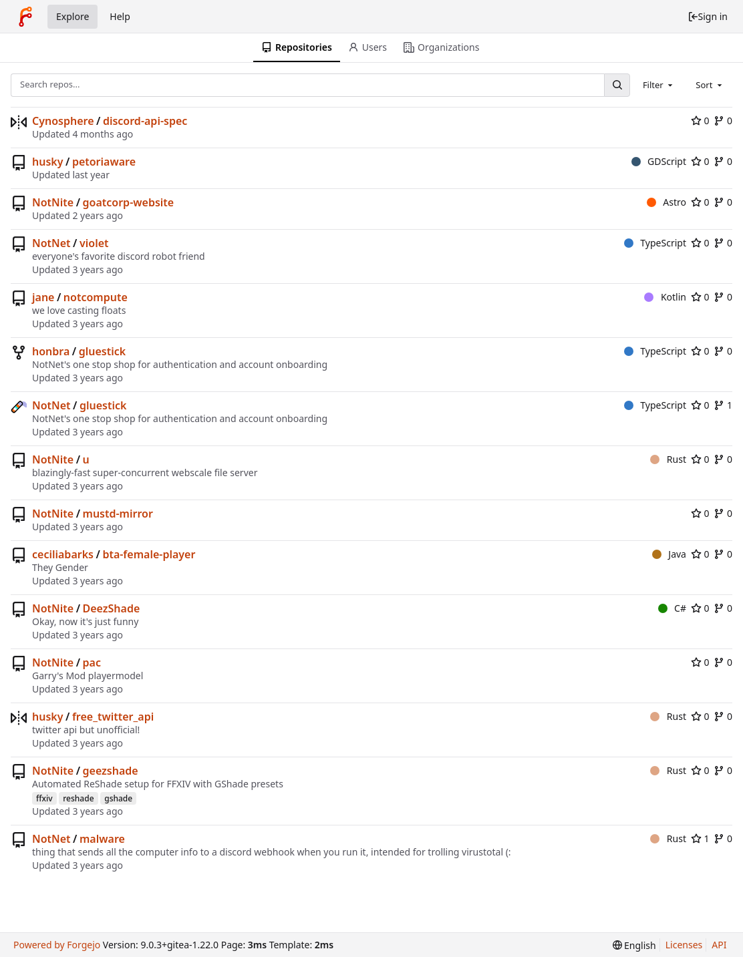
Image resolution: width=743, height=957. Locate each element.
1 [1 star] (700, 838)
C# (672, 608)
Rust (668, 459)
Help (120, 16)
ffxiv (44, 798)
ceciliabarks (63, 554)
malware (102, 838)
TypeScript (655, 242)
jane (43, 297)
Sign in (708, 16)
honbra (50, 351)
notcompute (95, 297)
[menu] (634, 945)
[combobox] (659, 85)
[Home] (25, 17)
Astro (666, 202)
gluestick (102, 351)
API (719, 944)
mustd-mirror (118, 513)
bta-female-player (148, 554)
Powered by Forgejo (56, 944)
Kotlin (665, 297)
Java (669, 554)
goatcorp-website (128, 202)
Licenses (684, 944)
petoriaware (104, 161)
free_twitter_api (113, 716)
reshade (78, 798)
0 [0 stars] (700, 120)
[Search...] (616, 85)
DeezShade (111, 608)
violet (94, 243)
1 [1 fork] (723, 405)
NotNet (51, 243)
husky (47, 161)
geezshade (110, 770)
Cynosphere (63, 121)
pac (92, 662)
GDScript (658, 161)
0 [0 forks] (723, 120)
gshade (118, 798)
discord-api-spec (145, 121)
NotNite (52, 202)
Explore (72, 16)
